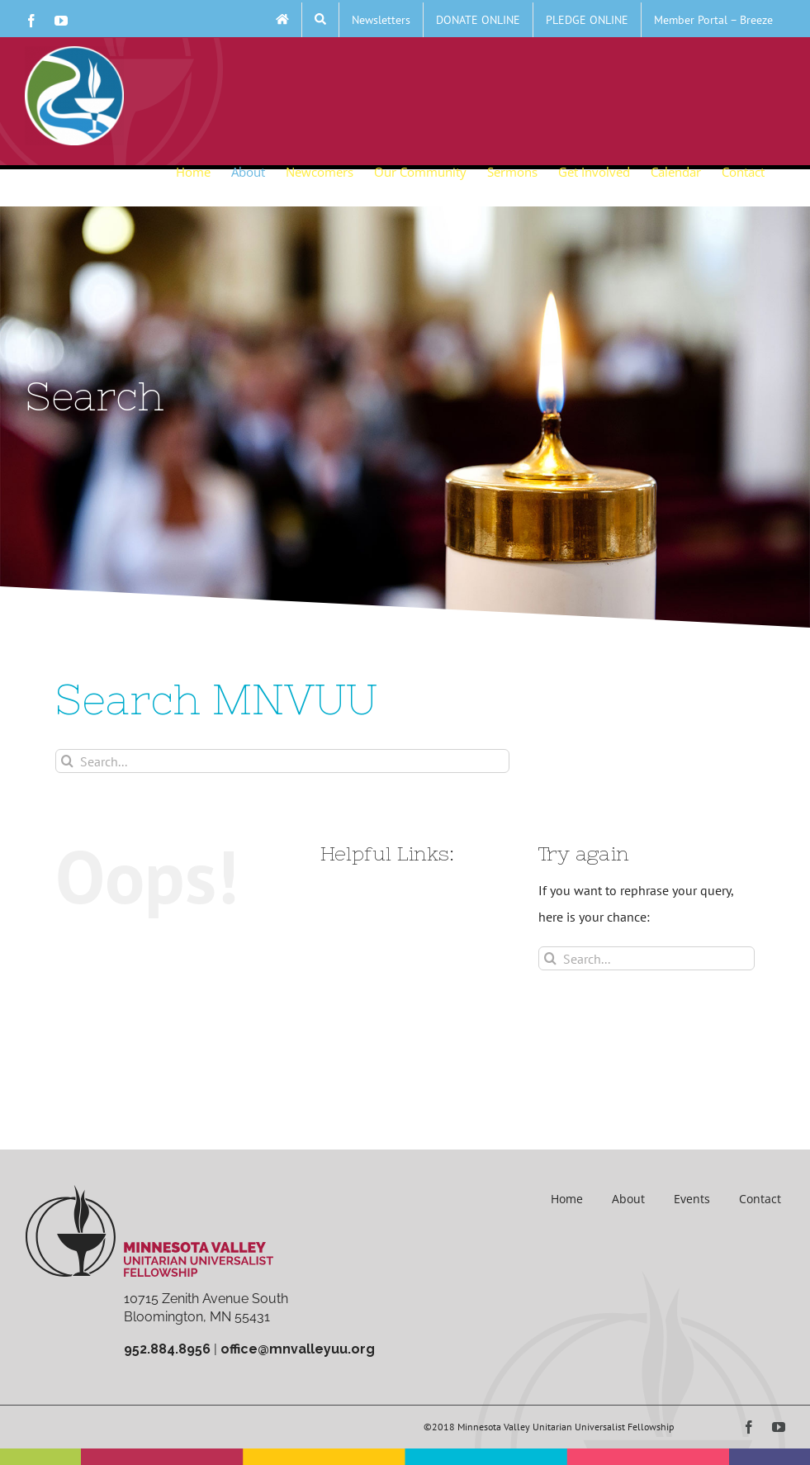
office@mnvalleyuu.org (297, 1349)
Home (567, 1199)
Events (692, 1199)
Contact (760, 1199)
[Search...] (282, 761)
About (628, 1199)
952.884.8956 (167, 1349)
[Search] (67, 761)
